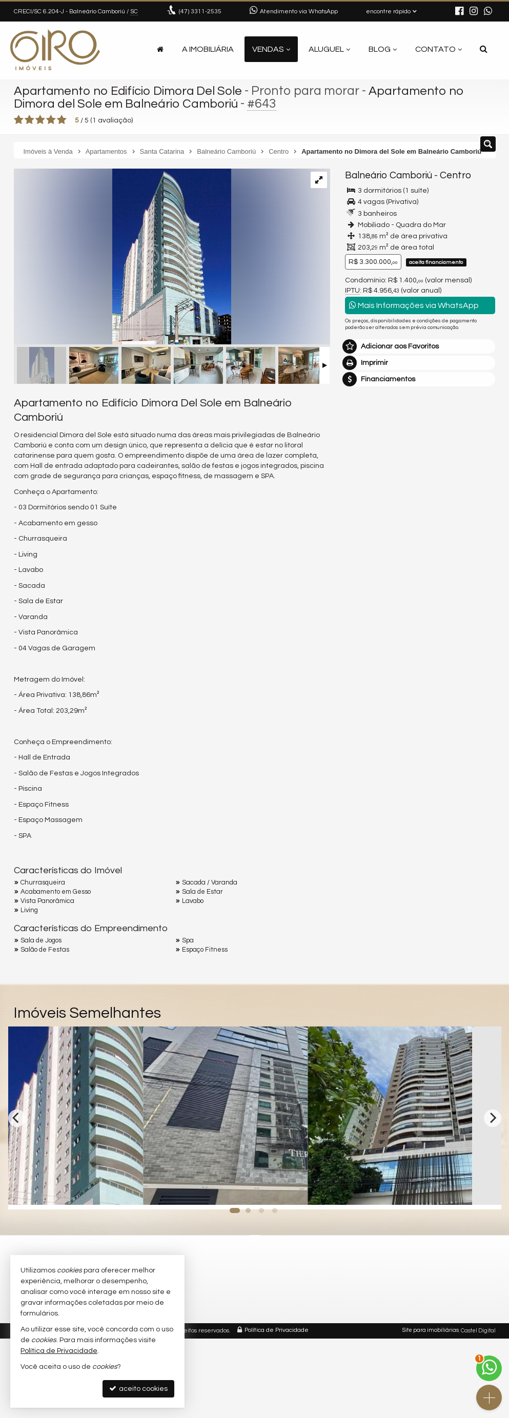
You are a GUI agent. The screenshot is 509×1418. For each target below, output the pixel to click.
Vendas (271, 49)
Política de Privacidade (277, 1330)
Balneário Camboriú (386, 175)
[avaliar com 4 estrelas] (51, 120)
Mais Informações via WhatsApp (414, 304)
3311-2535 (200, 11)
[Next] (492, 1117)
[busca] (483, 49)
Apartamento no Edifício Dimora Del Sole (133, 90)
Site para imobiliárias (430, 1330)
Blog (383, 49)
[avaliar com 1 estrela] (19, 120)
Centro (450, 175)
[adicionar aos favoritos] (157, 1192)
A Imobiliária (208, 49)
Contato (438, 49)
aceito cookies (138, 1388)
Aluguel (329, 49)
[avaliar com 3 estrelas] (40, 120)
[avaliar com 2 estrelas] (29, 120)
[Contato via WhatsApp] (489, 1368)
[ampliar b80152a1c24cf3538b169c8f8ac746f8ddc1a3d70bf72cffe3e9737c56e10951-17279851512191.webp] (122, 257)
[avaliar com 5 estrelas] (62, 120)
